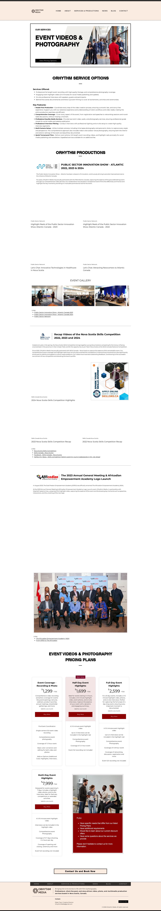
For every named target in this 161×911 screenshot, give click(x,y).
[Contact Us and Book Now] (80, 871)
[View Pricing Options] (48, 60)
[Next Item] (124, 296)
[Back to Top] (123, 901)
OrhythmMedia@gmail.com (63, 904)
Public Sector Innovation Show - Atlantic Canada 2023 (53, 312)
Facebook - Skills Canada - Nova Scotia (48, 455)
